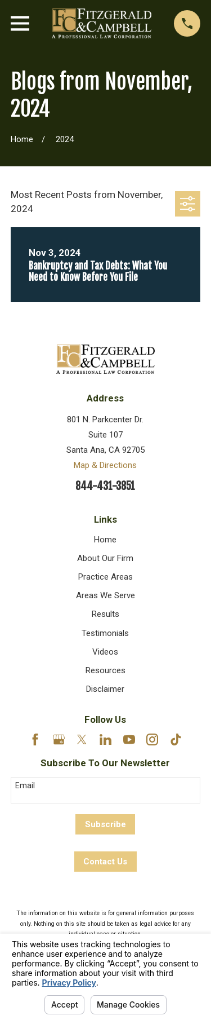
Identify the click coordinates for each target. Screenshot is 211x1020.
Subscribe (105, 824)
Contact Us (105, 861)
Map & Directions (105, 465)
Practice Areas (105, 577)
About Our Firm (105, 558)
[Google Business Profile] (59, 739)
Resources (105, 670)
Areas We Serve (105, 595)
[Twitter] (82, 739)
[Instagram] (152, 739)
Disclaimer (105, 689)
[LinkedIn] (105, 739)
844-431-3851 (105, 486)
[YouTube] (129, 739)
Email (25, 785)
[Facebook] (35, 739)
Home (105, 540)
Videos (105, 652)
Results (105, 614)
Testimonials (105, 633)
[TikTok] (176, 739)
